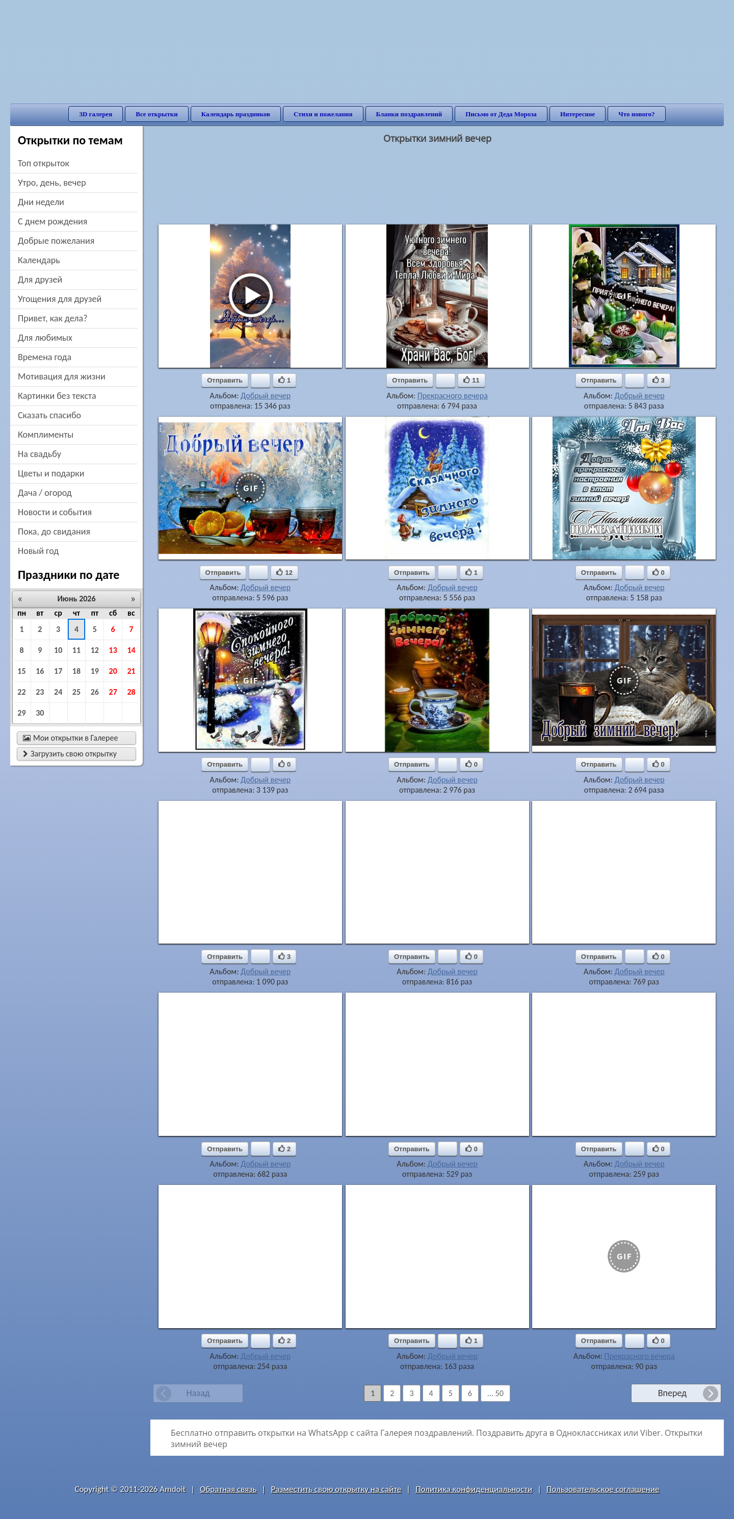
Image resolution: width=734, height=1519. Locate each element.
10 (58, 650)
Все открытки (157, 114)
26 (95, 692)
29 (21, 713)
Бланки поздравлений (409, 114)
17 (58, 671)
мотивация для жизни (62, 376)
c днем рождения (52, 221)
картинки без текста (57, 395)
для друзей (40, 279)
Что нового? (636, 114)
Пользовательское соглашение (602, 1489)
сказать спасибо (49, 415)
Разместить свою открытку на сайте (336, 1489)
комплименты (45, 434)
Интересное (577, 114)
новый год (38, 550)
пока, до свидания (54, 531)
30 (40, 713)
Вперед (672, 1393)
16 (40, 671)
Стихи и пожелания (323, 114)
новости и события (55, 512)
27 (113, 692)
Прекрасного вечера (452, 395)
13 (113, 650)
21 (131, 671)
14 (131, 650)
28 (131, 692)
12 (95, 650)
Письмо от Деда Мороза (501, 114)
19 (95, 671)
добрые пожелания (56, 240)
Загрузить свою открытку (70, 753)
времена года (44, 357)
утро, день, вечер (52, 182)
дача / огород (45, 492)
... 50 (495, 1393)
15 (21, 671)
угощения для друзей (59, 299)
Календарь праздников (235, 114)
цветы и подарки (51, 473)
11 (76, 650)
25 (76, 692)
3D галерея (95, 114)
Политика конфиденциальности (473, 1489)
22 (21, 692)
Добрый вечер (266, 395)
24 (58, 692)
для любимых (45, 337)
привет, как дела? (53, 318)
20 (113, 671)
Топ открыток (43, 163)
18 (76, 671)
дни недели (41, 202)
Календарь (39, 260)
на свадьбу (39, 454)
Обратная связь (228, 1489)
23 (40, 692)
